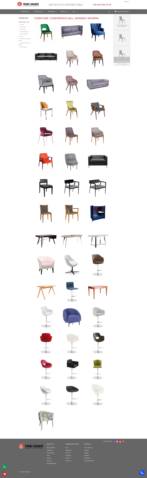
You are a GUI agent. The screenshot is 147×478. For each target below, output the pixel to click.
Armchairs (23, 27)
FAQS (67, 447)
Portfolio (38, 11)
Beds (21, 36)
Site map (68, 458)
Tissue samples (88, 447)
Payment (86, 453)
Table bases (23, 47)
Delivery (86, 450)
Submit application (122, 61)
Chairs (22, 24)
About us (64, 11)
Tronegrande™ (27, 471)
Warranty (87, 455)
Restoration (87, 458)
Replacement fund (89, 460)
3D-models (68, 455)
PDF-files (68, 453)
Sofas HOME (24, 34)
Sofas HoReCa (24, 31)
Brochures (69, 450)
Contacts (49, 460)
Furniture (24, 11)
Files (109, 11)
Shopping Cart (122, 11)
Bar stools (23, 29)
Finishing (51, 11)
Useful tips (69, 460)
